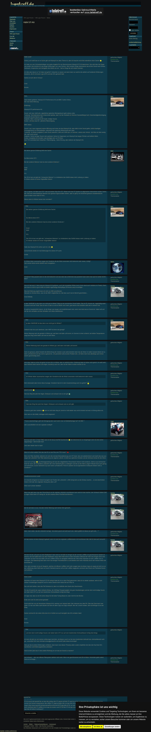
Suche (12, 43)
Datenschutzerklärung (40, 724)
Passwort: (132, 24)
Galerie (12, 25)
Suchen (12, 27)
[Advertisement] (75, 40)
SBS (112, 96)
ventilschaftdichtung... (135, 42)
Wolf (112, 151)
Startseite (13, 19)
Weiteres (12, 38)
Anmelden (13, 23)
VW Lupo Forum (15, 34)
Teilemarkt (13, 41)
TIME (112, 421)
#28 (25, 699)
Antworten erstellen (30, 713)
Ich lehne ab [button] (98, 727)
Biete (11, 45)
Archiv (25, 724)
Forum (12, 31)
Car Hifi (12, 36)
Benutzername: (133, 19)
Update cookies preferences (8, 731)
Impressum (13, 29)
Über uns (12, 21)
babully (113, 286)
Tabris (112, 262)
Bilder (31, 724)
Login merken (135, 30)
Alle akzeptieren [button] (85, 727)
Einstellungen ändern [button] (112, 727)
